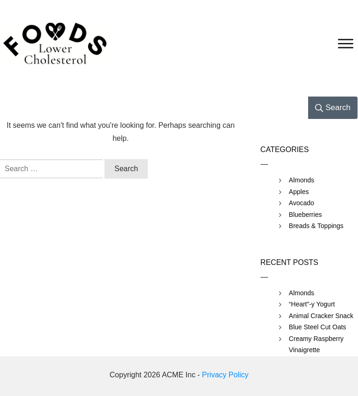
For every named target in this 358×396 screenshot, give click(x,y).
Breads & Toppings (316, 225)
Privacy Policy (225, 375)
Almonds (301, 180)
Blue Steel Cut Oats (317, 327)
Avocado (301, 203)
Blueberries (305, 214)
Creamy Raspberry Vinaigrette (316, 344)
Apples (299, 191)
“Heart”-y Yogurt (312, 304)
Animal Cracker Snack (321, 316)
